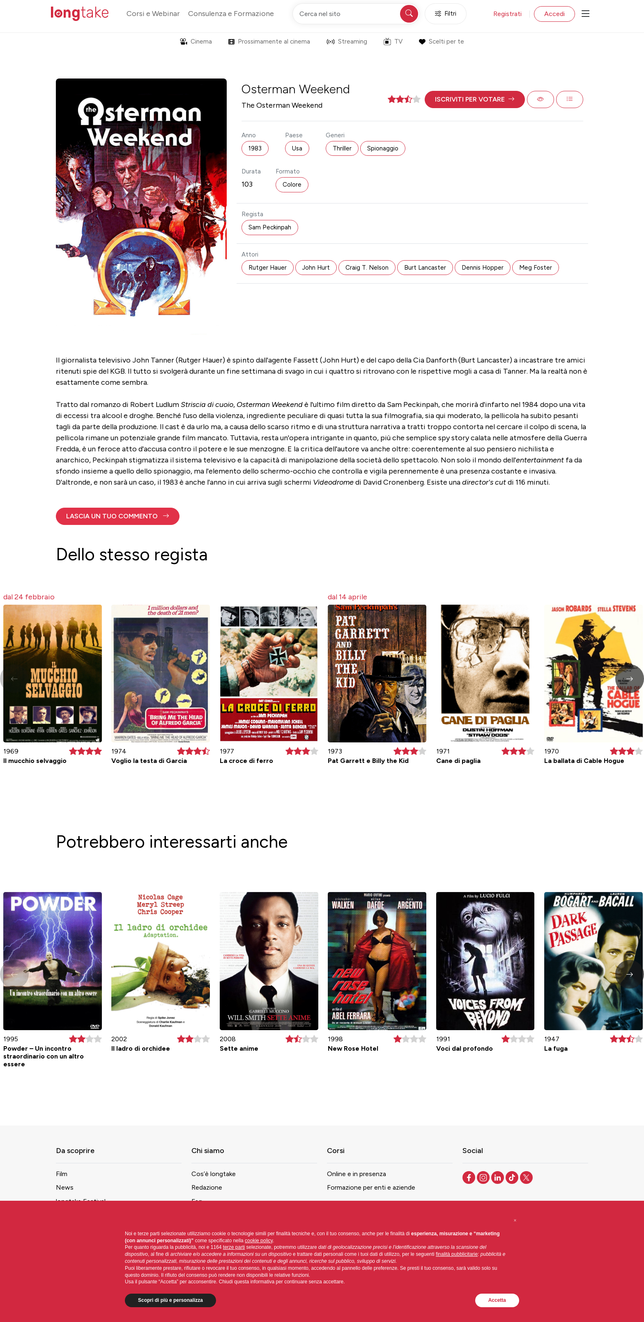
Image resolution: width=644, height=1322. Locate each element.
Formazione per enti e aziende (371, 1187)
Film (61, 1174)
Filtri (445, 13)
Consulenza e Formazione (231, 13)
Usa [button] (297, 148)
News (65, 1187)
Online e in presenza (356, 1174)
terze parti (234, 1247)
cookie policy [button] (259, 1240)
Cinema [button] (196, 41)
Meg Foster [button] (535, 267)
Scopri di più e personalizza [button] (170, 1300)
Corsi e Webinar (153, 13)
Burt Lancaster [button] (425, 267)
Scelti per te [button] (441, 41)
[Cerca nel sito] (356, 13)
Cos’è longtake (213, 1174)
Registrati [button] (507, 14)
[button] (475, 99)
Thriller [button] (342, 148)
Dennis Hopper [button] (483, 267)
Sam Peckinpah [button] (269, 227)
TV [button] (393, 41)
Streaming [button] (347, 41)
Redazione (206, 1187)
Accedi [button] (554, 14)
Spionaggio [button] (382, 148)
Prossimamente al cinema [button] (269, 41)
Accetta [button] (497, 1300)
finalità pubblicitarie (457, 1254)
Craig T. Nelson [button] (367, 267)
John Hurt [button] (316, 267)
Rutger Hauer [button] (267, 267)
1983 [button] (255, 148)
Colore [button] (292, 184)
